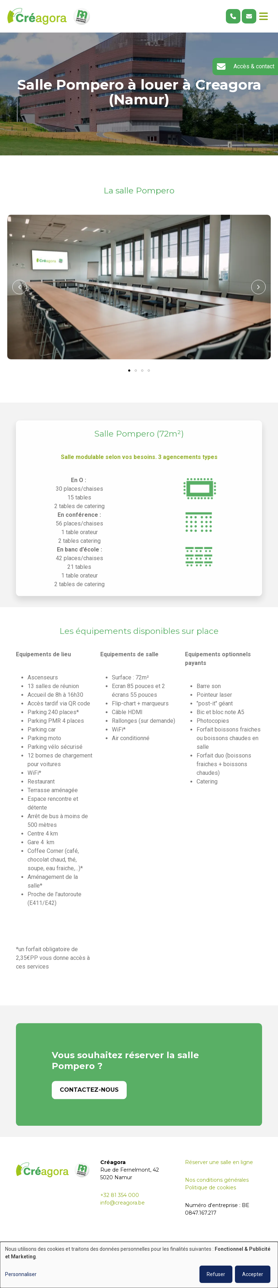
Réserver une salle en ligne (219, 1162)
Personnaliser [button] (21, 1274)
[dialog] (139, 1265)
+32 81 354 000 (119, 1195)
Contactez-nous (89, 1103)
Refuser (216, 1274)
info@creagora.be (122, 1202)
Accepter (252, 1274)
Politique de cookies (210, 1187)
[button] (19, 287)
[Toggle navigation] (263, 16)
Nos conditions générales (217, 1180)
